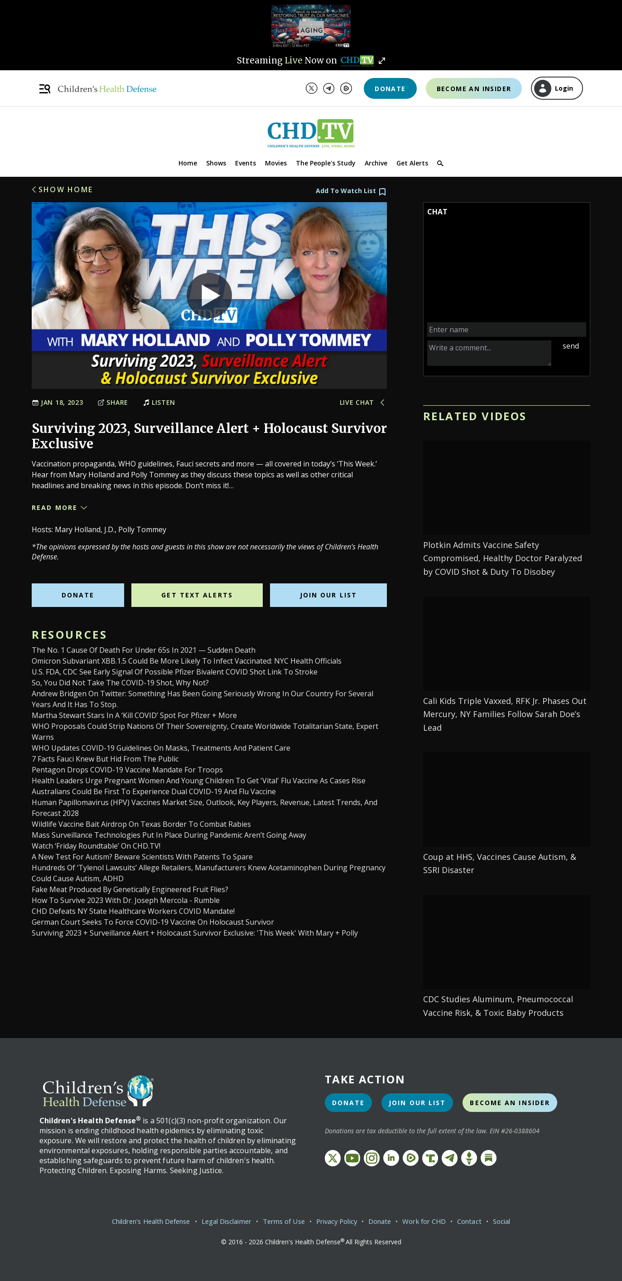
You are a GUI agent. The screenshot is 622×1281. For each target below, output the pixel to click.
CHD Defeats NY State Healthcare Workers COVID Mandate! (133, 911)
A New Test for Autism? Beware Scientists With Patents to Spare (142, 857)
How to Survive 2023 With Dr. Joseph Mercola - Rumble (126, 900)
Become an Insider (474, 88)
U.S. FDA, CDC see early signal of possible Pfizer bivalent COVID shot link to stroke (175, 672)
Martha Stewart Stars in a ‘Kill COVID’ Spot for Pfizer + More (134, 715)
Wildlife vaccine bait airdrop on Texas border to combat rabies (141, 824)
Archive (376, 163)
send (571, 346)
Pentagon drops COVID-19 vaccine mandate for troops (127, 770)
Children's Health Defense (137, 1221)
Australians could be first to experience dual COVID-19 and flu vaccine (154, 791)
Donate (390, 88)
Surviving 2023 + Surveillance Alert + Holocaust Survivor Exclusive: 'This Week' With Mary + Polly (195, 933)
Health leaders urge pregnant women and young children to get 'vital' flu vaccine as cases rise (199, 781)
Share (112, 402)
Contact (486, 1221)
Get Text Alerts (197, 595)
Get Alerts (412, 163)
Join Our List (328, 595)
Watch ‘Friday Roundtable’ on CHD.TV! (96, 846)
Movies (276, 163)
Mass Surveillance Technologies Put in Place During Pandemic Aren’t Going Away (169, 835)
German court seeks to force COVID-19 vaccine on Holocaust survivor (153, 922)
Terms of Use (283, 1221)
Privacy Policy (341, 1221)
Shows (216, 163)
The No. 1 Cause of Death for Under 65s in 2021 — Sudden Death (144, 650)
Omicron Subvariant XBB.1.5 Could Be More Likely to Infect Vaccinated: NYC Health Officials (187, 661)
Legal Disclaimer (221, 1221)
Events (245, 163)
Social (520, 1221)
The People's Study (326, 163)
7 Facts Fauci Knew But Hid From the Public (105, 759)
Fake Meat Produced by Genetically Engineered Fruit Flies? (130, 889)
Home (187, 163)
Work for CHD (437, 1221)
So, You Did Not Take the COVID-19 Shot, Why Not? (120, 683)
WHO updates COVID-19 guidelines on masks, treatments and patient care (161, 748)
